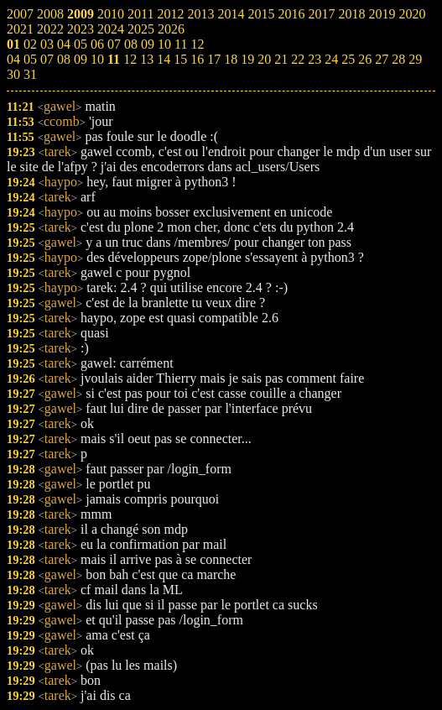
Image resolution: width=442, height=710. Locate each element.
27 (381, 59)
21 (281, 59)
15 (180, 59)
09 (80, 59)
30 (13, 74)
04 (13, 59)
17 (214, 59)
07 (47, 59)
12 (130, 59)
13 (146, 59)
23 (314, 59)
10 (97, 59)
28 (398, 59)
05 (30, 59)
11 (113, 59)
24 (331, 59)
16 (197, 59)
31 (30, 74)
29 (415, 59)
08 (63, 59)
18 (230, 59)
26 (365, 59)
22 (297, 59)
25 (348, 59)
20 (264, 59)
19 (247, 59)
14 (163, 59)
